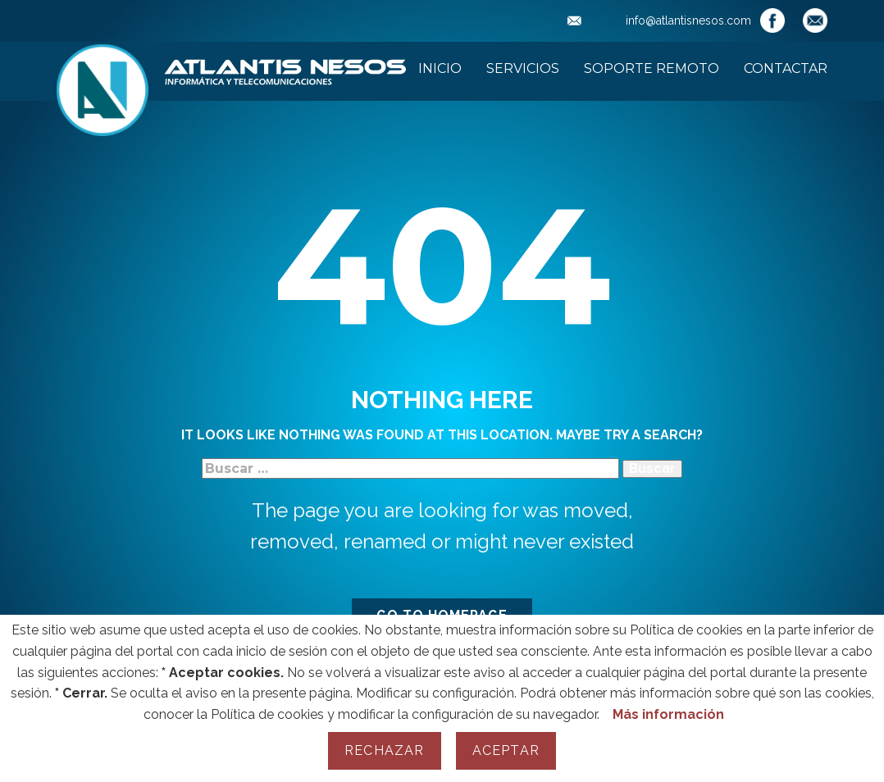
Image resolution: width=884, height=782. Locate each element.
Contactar (785, 68)
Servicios (522, 68)
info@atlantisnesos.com (659, 20)
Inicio (440, 68)
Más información (668, 714)
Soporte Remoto (651, 68)
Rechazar (384, 750)
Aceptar (506, 750)
